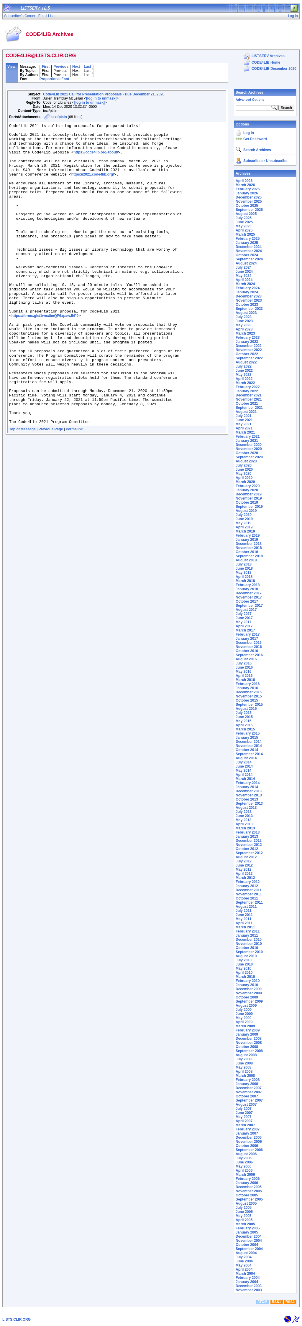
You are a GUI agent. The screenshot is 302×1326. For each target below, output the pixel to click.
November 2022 (249, 350)
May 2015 (243, 721)
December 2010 (249, 940)
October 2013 (247, 799)
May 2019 (243, 523)
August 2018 (246, 560)
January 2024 (247, 292)
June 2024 (244, 272)
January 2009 (247, 1034)
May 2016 (243, 671)
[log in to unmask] (101, 98)
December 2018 (249, 544)
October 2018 (247, 552)
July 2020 (244, 465)
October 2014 (247, 750)
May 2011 (243, 919)
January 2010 (247, 985)
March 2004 (245, 1274)
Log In (248, 133)
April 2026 (244, 181)
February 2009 (248, 1030)
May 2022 (243, 375)
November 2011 (249, 894)
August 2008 (246, 1055)
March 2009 (245, 1026)
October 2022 (247, 354)
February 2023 (248, 337)
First (46, 67)
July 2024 (244, 267)
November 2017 (249, 597)
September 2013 (249, 803)
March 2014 (245, 779)
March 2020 (245, 482)
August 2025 (246, 214)
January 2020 (247, 490)
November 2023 (249, 300)
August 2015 (246, 709)
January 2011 (247, 935)
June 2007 (244, 1113)
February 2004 (248, 1278)
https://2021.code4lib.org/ (92, 185)
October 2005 (247, 1195)
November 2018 (249, 548)
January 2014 (247, 787)
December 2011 (249, 890)
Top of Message (22, 489)
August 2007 (246, 1104)
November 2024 (249, 251)
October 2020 (247, 453)
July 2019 (244, 515)
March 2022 (245, 383)
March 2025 (245, 234)
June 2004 (244, 1261)
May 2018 (243, 573)
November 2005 (249, 1191)
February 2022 (248, 387)
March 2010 (245, 977)
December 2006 (249, 1137)
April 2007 (244, 1121)
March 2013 (245, 828)
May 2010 (243, 968)
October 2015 (247, 700)
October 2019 (247, 502)
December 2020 (249, 445)
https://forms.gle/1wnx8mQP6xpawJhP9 (45, 355)
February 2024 (248, 288)
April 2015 (244, 725)
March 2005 (245, 1224)
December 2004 (249, 1236)
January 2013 (247, 836)
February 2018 (248, 585)
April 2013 (244, 824)
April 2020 (244, 478)
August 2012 (246, 857)
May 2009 (243, 1018)
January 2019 (247, 540)
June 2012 (244, 865)
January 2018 (247, 589)
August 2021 (246, 412)
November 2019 (249, 498)
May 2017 (243, 622)
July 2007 (244, 1109)
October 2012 (247, 849)
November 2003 (249, 1290)
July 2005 (244, 1208)
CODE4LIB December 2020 (274, 69)
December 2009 (249, 989)
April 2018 (244, 577)
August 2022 (246, 362)
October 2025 (247, 206)
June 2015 (244, 717)
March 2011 (245, 927)
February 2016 (248, 684)
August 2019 (246, 511)
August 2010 (246, 956)
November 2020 (249, 449)
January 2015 (247, 737)
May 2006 (243, 1166)
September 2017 (249, 606)
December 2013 (249, 791)
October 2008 (247, 1047)
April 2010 (244, 972)
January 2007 (247, 1133)
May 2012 (243, 869)
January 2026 (247, 193)
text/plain (59, 117)
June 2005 (244, 1212)
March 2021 (245, 432)
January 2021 (247, 441)
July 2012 (244, 861)
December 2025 (249, 197)
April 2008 (244, 1071)
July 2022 (244, 366)
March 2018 (245, 581)
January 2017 (247, 638)
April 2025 (244, 230)
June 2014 (244, 766)
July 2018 (244, 564)
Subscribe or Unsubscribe (265, 161)
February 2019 (248, 535)
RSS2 (290, 1302)
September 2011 (249, 902)
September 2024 (249, 259)
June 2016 (244, 667)
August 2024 (246, 263)
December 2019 (249, 494)
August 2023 (246, 313)
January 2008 (247, 1084)
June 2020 (244, 469)
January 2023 (247, 342)
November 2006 (249, 1142)
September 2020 (249, 457)
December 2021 (249, 395)
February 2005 (248, 1228)
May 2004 (243, 1265)
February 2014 (248, 783)
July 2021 (244, 416)
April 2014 (244, 775)
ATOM (262, 1302)
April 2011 (244, 923)
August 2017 (246, 610)
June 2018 (244, 568)
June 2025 (244, 222)
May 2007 (243, 1117)
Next (76, 67)
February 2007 (248, 1129)
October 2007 (247, 1096)
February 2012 (248, 882)
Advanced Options (250, 99)
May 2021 (243, 424)
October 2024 (247, 255)
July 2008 (244, 1059)
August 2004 (246, 1253)
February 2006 (248, 1179)
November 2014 (249, 746)
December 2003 (249, 1286)
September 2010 (249, 952)
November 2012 (249, 845)
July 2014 (244, 762)
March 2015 (245, 729)
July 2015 (244, 713)
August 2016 (246, 659)
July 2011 (244, 911)
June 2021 (244, 420)
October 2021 (247, 403)
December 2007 (249, 1088)
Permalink (74, 489)
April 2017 (244, 626)
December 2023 (249, 296)
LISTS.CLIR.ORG (16, 1319)
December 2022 (249, 346)
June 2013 (244, 816)
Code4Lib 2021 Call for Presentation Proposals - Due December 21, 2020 (104, 94)
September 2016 (249, 655)
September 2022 (249, 358)
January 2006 (247, 1183)
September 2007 (249, 1100)
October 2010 (247, 948)
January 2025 (247, 243)
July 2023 (244, 317)
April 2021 (244, 428)
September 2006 (249, 1150)
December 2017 (249, 593)
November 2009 (249, 993)
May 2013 (243, 820)
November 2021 (249, 399)
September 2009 (249, 1001)
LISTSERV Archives (268, 56)
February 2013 (248, 832)
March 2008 (245, 1076)
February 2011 (248, 931)
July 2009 (244, 1010)
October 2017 (247, 601)
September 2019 (249, 507)
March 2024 (245, 284)
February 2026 (248, 189)
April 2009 (244, 1022)
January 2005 (247, 1232)
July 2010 (244, 960)
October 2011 (247, 898)
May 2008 (243, 1067)
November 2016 (249, 647)
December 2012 (249, 841)
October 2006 (247, 1146)
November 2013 (249, 795)
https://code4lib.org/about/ (95, 158)
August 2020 (246, 461)
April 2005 (244, 1220)
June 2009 (244, 1014)
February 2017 (248, 634)
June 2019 (244, 519)
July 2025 (244, 218)
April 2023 (244, 329)
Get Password (255, 139)
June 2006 (244, 1162)
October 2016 (247, 651)
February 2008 (248, 1080)
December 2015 (249, 692)
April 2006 (244, 1170)
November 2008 (249, 1043)
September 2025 (249, 210)
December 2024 (249, 247)
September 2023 (249, 309)
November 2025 (249, 201)
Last (87, 67)
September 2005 (249, 1199)
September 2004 (249, 1249)
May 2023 (243, 325)
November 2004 (249, 1241)
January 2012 (247, 886)
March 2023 (245, 333)
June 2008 (244, 1063)
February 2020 (248, 486)
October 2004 (247, 1245)
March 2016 (245, 680)
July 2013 (244, 812)
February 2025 (248, 239)
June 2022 (244, 370)
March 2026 (245, 185)
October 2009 (247, 997)
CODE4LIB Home (266, 62)
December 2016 (249, 643)
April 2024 (244, 280)
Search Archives (249, 92)
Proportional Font (54, 79)
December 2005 (249, 1187)
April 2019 (244, 527)
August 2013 (246, 808)
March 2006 (245, 1175)
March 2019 (245, 531)
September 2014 (249, 754)
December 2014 (249, 742)
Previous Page (51, 489)
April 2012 (244, 874)
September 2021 (249, 408)
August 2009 (246, 1005)
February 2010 (248, 981)
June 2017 (244, 618)
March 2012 (245, 878)
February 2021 (248, 436)
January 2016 (247, 688)
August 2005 (246, 1203)
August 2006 (246, 1154)
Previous (60, 67)
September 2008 (249, 1051)
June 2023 (244, 321)
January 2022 (247, 391)
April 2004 (244, 1269)
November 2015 (249, 696)
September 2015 (249, 704)
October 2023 (247, 304)
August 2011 (246, 907)
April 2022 (244, 379)
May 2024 (243, 276)
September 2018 (249, 556)
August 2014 (246, 758)
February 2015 (248, 733)
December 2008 (249, 1038)
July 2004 (244, 1257)
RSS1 (276, 1302)
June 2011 (244, 915)
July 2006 (244, 1158)
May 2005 (243, 1216)
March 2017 (245, 630)
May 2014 (243, 770)
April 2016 (244, 676)
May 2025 (243, 226)
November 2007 (249, 1092)
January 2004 (247, 1282)
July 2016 (244, 663)
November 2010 (249, 944)
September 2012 (249, 853)
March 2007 (245, 1125)
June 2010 (244, 964)
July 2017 (244, 614)
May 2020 (243, 474)
